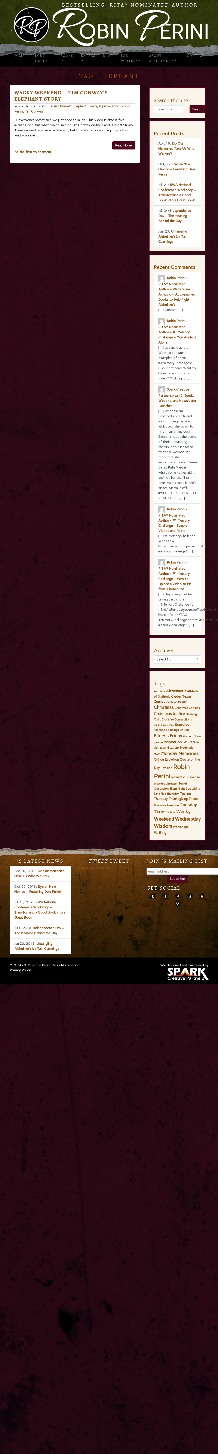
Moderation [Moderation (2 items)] (187, 747)
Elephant (80, 106)
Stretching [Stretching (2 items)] (193, 788)
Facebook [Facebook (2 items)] (160, 730)
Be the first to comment (32, 152)
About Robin (39, 58)
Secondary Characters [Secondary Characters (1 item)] (166, 783)
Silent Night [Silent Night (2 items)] (177, 788)
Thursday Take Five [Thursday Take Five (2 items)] (166, 805)
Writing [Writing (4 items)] (160, 832)
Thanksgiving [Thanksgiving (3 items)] (178, 799)
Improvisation (109, 106)
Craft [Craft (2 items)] (157, 719)
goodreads (189, 896)
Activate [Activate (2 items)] (159, 691)
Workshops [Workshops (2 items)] (180, 827)
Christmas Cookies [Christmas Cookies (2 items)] (187, 708)
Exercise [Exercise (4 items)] (182, 724)
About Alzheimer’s (161, 58)
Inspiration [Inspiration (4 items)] (173, 742)
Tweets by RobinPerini (95, 868)
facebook (165, 896)
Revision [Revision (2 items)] (166, 768)
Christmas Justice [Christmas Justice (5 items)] (169, 713)
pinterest (177, 896)
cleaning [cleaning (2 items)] (191, 714)
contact (177, 903)
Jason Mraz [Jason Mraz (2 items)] (166, 747)
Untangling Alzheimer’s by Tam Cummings (172, 236)
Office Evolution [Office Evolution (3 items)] (166, 759)
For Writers (129, 58)
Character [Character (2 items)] (180, 701)
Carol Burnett (61, 106)
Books (67, 55)
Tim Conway (34, 111)
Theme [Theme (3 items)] (193, 799)
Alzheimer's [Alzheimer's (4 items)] (176, 691)
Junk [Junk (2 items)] (176, 747)
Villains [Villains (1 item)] (171, 812)
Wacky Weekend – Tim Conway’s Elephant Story (61, 95)
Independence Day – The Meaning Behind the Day (174, 216)
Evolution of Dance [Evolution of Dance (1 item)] (164, 725)
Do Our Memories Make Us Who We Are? (176, 148)
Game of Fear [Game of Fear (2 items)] (192, 736)
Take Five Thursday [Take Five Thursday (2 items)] (166, 793)
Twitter (153, 896)
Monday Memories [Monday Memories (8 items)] (180, 753)
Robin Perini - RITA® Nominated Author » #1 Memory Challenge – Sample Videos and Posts (174, 520)
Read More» (124, 145)
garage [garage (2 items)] (158, 742)
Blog (108, 55)
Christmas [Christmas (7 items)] (164, 707)
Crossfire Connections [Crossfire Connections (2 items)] (177, 719)
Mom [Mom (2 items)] (157, 754)
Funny (92, 106)
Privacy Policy (20, 970)
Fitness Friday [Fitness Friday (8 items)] (168, 735)
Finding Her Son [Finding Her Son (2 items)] (178, 730)
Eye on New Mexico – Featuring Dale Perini (176, 169)
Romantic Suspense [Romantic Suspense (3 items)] (185, 777)
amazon (201, 896)
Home (19, 55)
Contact (196, 55)
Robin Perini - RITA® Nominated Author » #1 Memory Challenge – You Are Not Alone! (177, 331)
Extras (88, 55)
